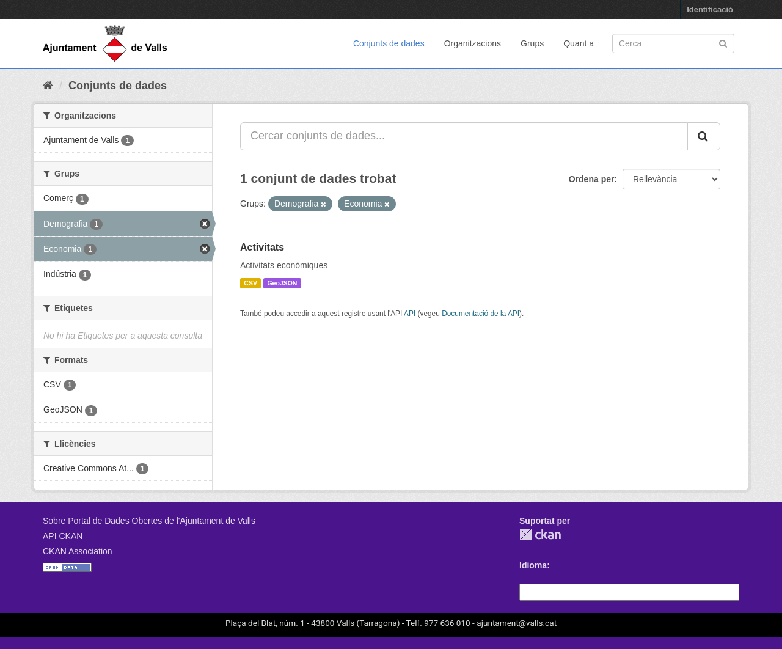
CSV (250, 283)
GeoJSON (282, 283)
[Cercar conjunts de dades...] (464, 136)
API (409, 313)
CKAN (540, 534)
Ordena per (592, 179)
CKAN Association (77, 551)
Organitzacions (472, 43)
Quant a (578, 43)
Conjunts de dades (389, 43)
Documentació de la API (480, 313)
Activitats (262, 247)
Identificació (710, 9)
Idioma (533, 565)
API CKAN (62, 536)
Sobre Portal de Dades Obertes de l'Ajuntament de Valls (149, 521)
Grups (532, 43)
